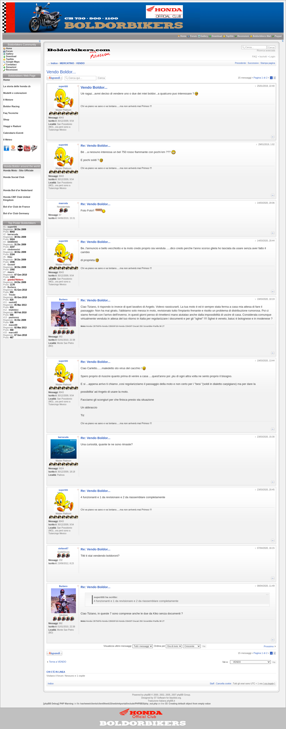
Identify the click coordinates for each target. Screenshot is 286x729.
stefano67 (63, 548)
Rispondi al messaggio (54, 77)
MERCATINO (67, 63)
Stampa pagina (267, 63)
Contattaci (11, 64)
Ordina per (168, 646)
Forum (193, 36)
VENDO (80, 63)
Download (217, 36)
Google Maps (13, 62)
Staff (212, 683)
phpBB (147, 695)
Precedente (240, 63)
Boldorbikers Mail (262, 36)
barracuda (13, 234)
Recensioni (243, 36)
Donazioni (11, 67)
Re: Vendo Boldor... (95, 145)
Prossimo (269, 646)
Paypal (278, 36)
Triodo (12, 295)
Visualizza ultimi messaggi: (128, 646)
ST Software (160, 698)
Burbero (12, 287)
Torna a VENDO (57, 661)
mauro (11, 272)
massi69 (13, 325)
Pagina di (260, 77)
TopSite (230, 36)
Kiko (10, 257)
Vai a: (225, 662)
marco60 (13, 332)
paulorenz (14, 317)
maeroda (63, 203)
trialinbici (13, 310)
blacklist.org (175, 698)
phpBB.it (171, 701)
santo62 (13, 302)
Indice (54, 63)
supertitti (12, 227)
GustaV (11, 264)
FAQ (254, 56)
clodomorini (14, 249)
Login (272, 56)
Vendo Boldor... (61, 71)
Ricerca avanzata (266, 50)
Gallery (204, 36)
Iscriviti (263, 56)
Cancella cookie (223, 683)
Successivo (253, 63)
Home (183, 36)
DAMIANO (13, 242)
